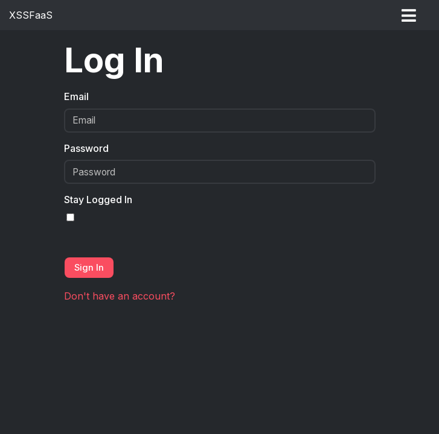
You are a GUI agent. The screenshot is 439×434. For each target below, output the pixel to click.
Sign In (89, 267)
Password (86, 148)
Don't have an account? (119, 296)
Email (76, 96)
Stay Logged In (98, 199)
